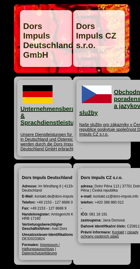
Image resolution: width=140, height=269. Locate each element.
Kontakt (118, 232)
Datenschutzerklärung (39, 253)
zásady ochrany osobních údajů (110, 234)
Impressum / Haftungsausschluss (41, 247)
